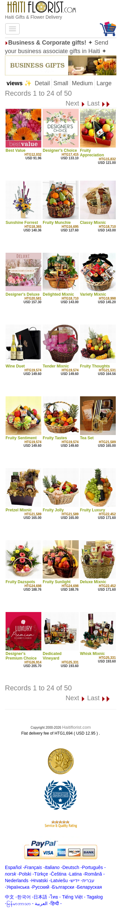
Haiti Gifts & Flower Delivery (33, 17)
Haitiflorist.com (76, 727)
